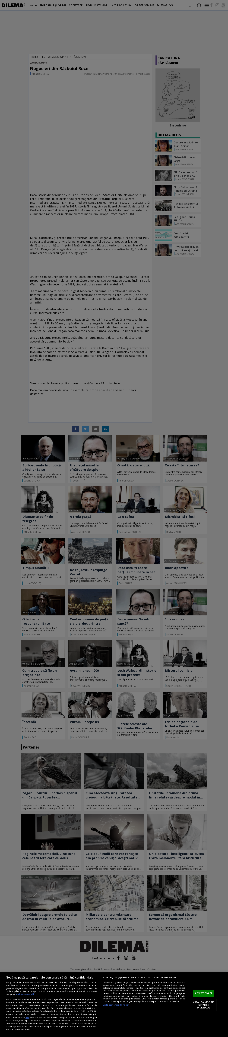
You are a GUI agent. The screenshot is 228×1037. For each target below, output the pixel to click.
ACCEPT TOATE (203, 993)
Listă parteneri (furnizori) (116, 1005)
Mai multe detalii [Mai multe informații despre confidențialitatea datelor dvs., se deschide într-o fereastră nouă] (25, 994)
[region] (114, 1004)
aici (27, 1017)
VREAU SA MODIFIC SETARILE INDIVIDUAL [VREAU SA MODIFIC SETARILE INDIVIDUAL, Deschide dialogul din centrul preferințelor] (203, 1004)
